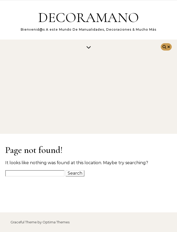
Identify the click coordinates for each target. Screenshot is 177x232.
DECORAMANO (88, 17)
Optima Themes (55, 222)
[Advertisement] (88, 94)
